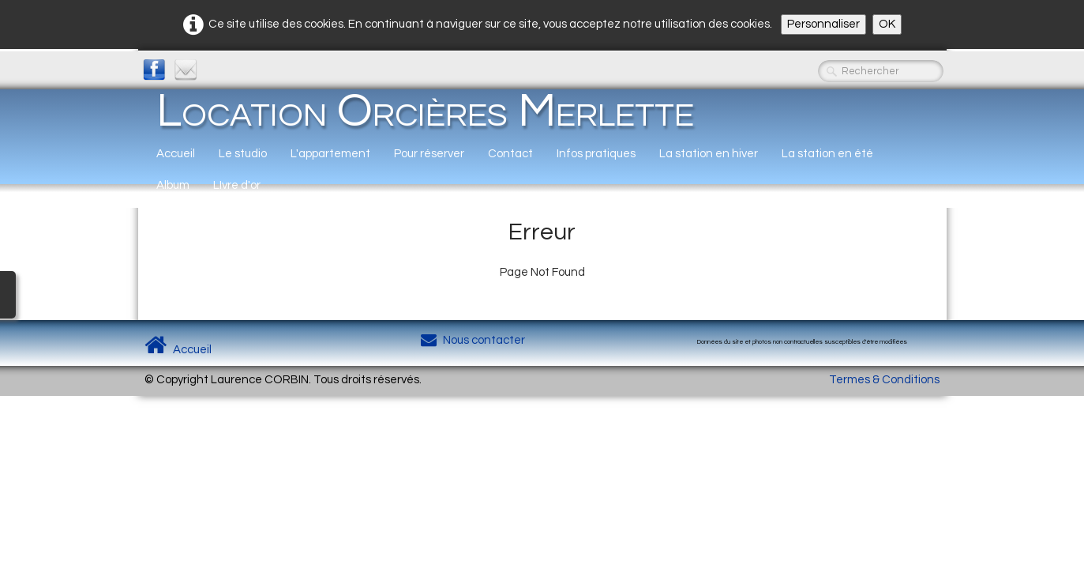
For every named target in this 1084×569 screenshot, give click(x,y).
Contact (510, 154)
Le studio (243, 154)
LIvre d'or (237, 185)
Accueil (175, 154)
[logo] (425, 110)
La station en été (827, 154)
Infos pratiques (596, 154)
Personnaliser (823, 24)
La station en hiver (708, 154)
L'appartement (330, 154)
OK (887, 24)
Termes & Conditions (884, 380)
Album (172, 185)
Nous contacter (473, 340)
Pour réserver (429, 154)
